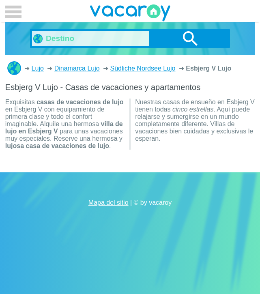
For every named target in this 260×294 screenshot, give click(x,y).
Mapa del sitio (108, 202)
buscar (190, 38)
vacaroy (130, 14)
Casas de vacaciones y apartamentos (14, 68)
